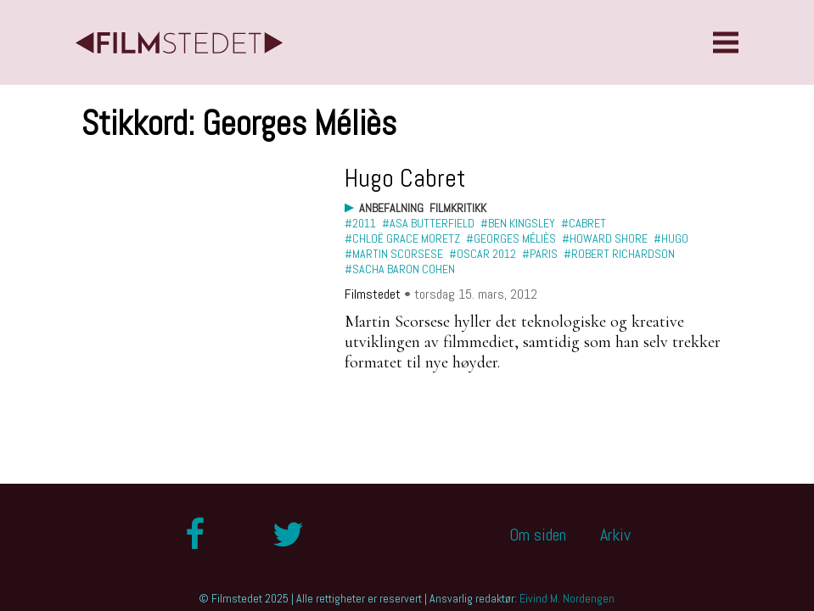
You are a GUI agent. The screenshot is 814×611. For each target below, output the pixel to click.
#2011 (360, 223)
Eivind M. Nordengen (567, 598)
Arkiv (615, 535)
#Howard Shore (605, 238)
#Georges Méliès (511, 238)
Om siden (537, 535)
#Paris (540, 253)
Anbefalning (391, 208)
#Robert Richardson (619, 253)
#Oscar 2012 (482, 253)
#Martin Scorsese (394, 253)
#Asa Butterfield (428, 223)
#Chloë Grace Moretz (402, 238)
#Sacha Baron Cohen (400, 269)
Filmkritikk (457, 208)
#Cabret (583, 223)
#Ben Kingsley (517, 223)
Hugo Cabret (405, 178)
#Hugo (671, 238)
